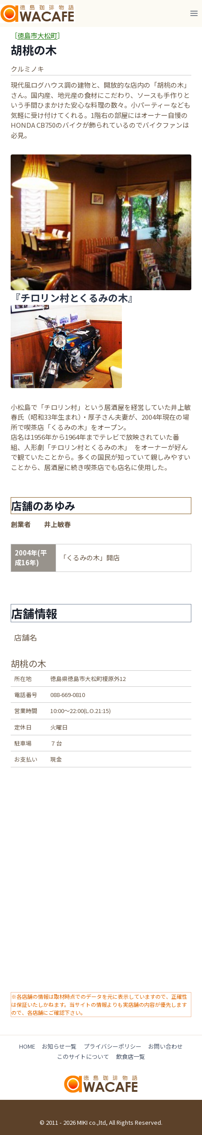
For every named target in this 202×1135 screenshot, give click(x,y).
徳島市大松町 (37, 35)
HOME (27, 1046)
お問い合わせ (165, 1046)
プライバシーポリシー (112, 1046)
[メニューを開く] (194, 13)
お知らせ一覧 (59, 1046)
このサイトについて (83, 1056)
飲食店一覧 (130, 1056)
